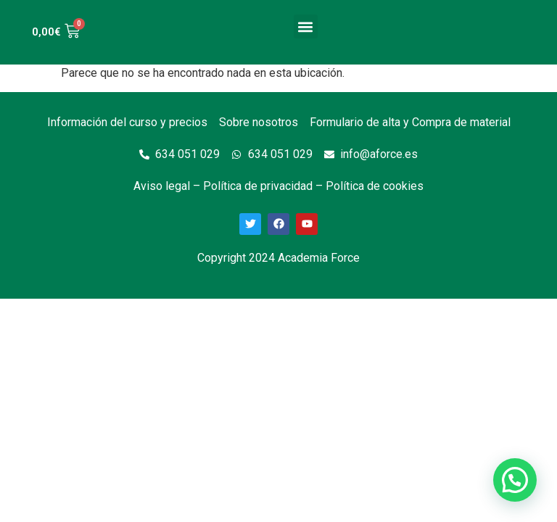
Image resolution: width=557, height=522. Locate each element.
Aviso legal (161, 186)
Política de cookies (375, 186)
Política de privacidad (258, 186)
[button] (306, 26)
